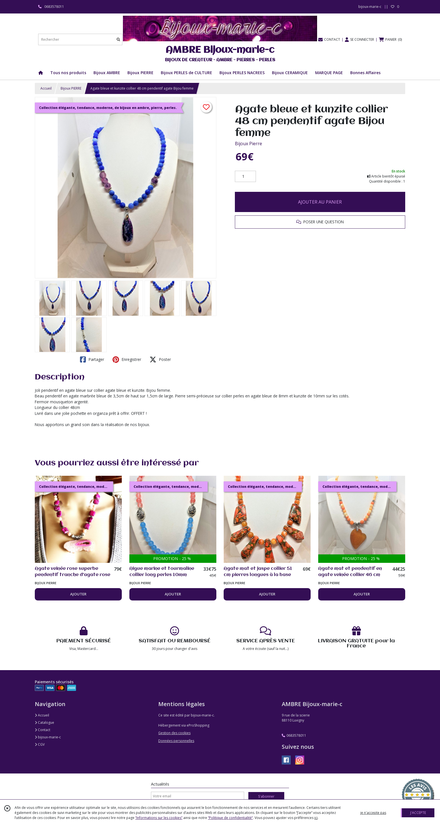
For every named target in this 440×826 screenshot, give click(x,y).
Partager (92, 359)
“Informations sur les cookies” (158, 817)
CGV (40, 744)
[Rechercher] (118, 39)
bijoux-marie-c (48, 737)
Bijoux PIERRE (71, 88)
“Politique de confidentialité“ (230, 817)
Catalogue (44, 722)
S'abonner (266, 796)
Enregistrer (127, 359)
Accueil (46, 88)
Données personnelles (176, 740)
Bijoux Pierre (248, 143)
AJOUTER (78, 594)
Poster (160, 359)
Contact (42, 729)
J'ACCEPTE (418, 812)
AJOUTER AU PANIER (320, 202)
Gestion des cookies (174, 733)
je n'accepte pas (373, 812)
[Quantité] (245, 176)
